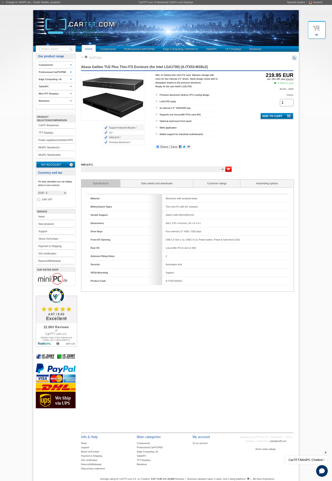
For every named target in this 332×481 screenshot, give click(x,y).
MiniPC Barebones (48, 147)
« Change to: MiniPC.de (31, 2)
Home (89, 49)
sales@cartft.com (278, 441)
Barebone (255, 49)
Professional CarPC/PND (139, 49)
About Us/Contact (48, 238)
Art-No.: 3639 (286, 89)
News (41, 216)
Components (108, 49)
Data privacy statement (93, 468)
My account (51, 164)
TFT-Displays (233, 49)
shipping (289, 79)
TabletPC (211, 49)
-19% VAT (44, 199)
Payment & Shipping (49, 246)
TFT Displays (45, 132)
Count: (290, 95)
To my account (200, 443)
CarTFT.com (93, 57)
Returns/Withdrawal (49, 261)
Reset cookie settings (266, 449)
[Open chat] (322, 471)
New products (46, 224)
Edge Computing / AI (147, 451)
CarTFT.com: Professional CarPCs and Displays (166, 2)
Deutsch (317, 2)
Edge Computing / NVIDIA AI (180, 49)
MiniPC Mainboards (49, 154)
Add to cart (272, 116)
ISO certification (47, 253)
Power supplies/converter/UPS (55, 140)
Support (42, 231)
